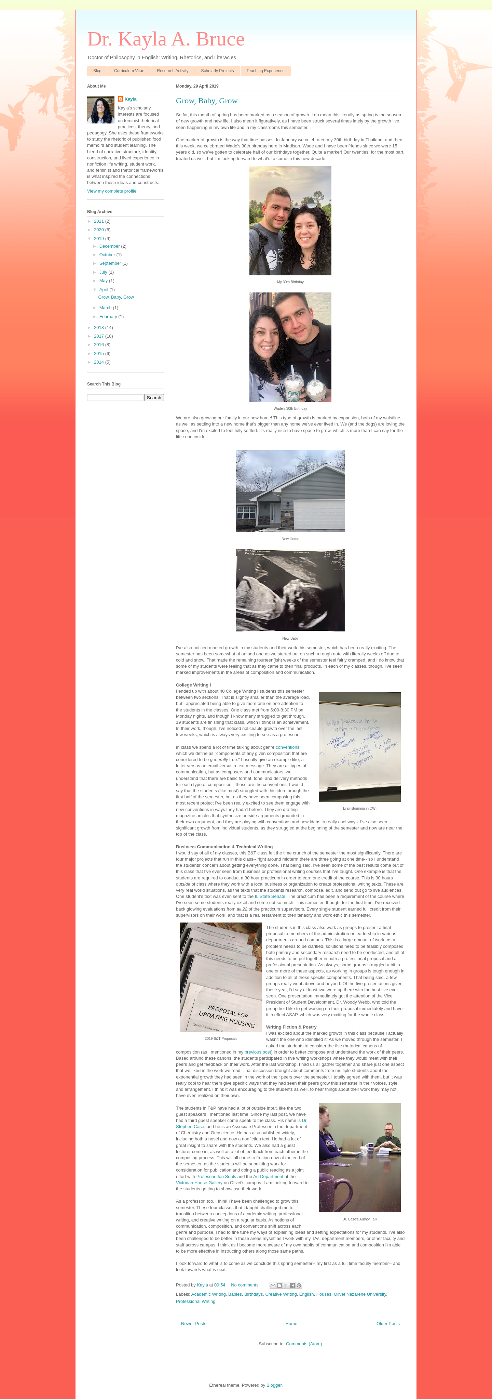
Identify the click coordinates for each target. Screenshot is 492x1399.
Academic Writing (208, 1294)
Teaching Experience (266, 70)
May (104, 280)
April (104, 289)
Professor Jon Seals (216, 1176)
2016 (99, 344)
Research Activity (173, 70)
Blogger (274, 1385)
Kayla (131, 99)
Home (292, 1323)
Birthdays (253, 1294)
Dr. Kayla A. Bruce (166, 38)
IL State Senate (270, 896)
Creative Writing (281, 1294)
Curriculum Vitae (129, 70)
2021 (99, 221)
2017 (99, 336)
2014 (99, 362)
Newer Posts (193, 1323)
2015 (99, 353)
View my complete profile (111, 191)
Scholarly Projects (217, 70)
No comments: (246, 1284)
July (104, 272)
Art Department (268, 1176)
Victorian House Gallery (199, 1182)
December (110, 246)
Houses (323, 1294)
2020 (99, 229)
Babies (235, 1294)
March (106, 307)
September (110, 263)
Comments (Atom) (304, 1343)
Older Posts (388, 1323)
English (306, 1294)
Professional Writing (195, 1301)
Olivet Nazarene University (360, 1294)
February (109, 316)
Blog (97, 70)
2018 (99, 327)
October (108, 254)
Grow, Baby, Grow (207, 100)
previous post (258, 1052)
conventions (287, 747)
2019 (99, 238)
